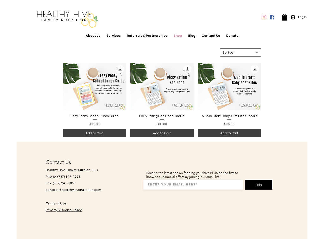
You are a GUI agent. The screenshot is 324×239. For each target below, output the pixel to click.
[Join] (258, 185)
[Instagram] (264, 17)
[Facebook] (272, 17)
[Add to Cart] (94, 133)
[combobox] (240, 52)
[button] (284, 17)
